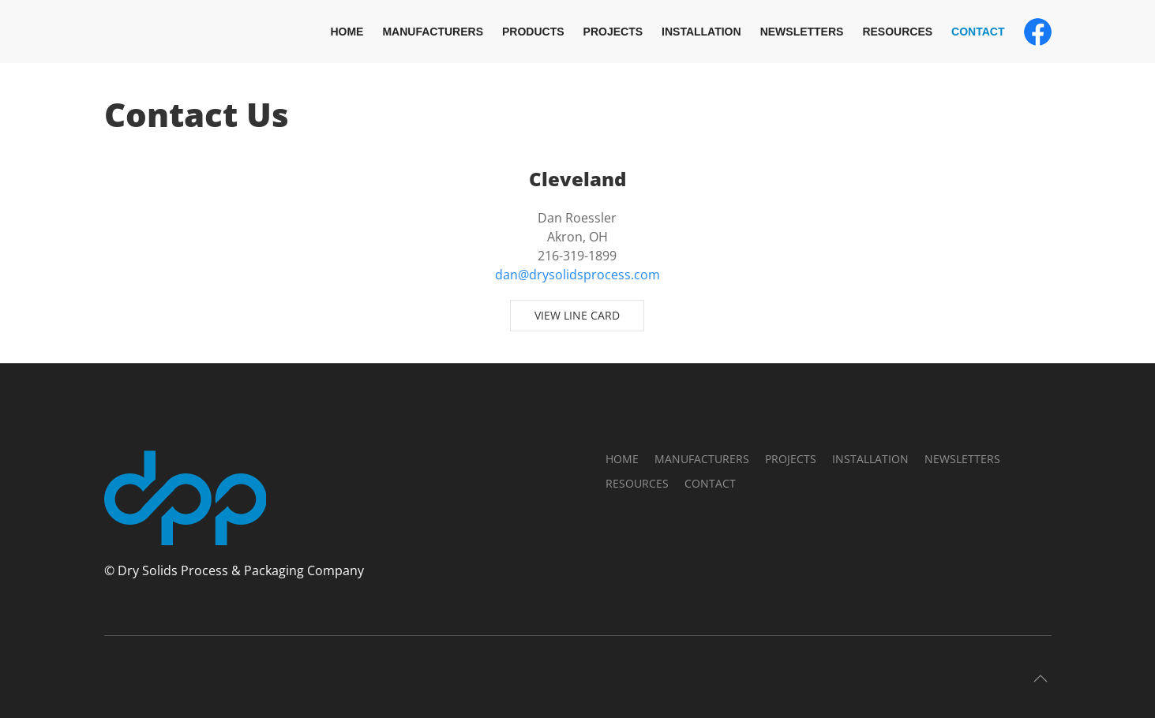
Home (346, 31)
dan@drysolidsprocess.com (577, 274)
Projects (613, 31)
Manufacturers (432, 31)
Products (533, 31)
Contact (977, 31)
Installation (701, 31)
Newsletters (802, 31)
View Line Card (577, 315)
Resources (897, 31)
